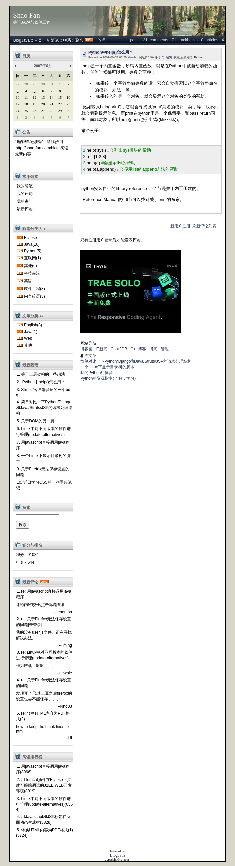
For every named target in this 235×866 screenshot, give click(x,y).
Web (28, 338)
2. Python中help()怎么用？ (41, 382)
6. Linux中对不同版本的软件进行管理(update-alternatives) (43, 431)
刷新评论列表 (204, 226)
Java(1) (30, 331)
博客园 (86, 349)
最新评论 (25, 209)
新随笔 (53, 40)
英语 (28, 281)
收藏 (177, 57)
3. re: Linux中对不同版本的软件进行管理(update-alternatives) (44, 655)
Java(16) (32, 244)
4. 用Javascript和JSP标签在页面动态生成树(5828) (43, 819)
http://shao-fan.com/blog (37, 148)
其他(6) (30, 265)
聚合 (79, 40)
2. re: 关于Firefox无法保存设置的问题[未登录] (43, 622)
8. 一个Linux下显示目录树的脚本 (43, 458)
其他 (28, 345)
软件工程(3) (34, 288)
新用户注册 (180, 226)
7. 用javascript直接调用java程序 (42, 445)
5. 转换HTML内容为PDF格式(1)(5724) (44, 833)
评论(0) (159, 57)
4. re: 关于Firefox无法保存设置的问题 (43, 683)
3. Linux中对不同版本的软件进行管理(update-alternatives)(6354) (44, 804)
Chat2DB (119, 349)
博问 (153, 349)
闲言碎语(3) (34, 296)
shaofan (133, 57)
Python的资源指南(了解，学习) (108, 378)
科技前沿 (32, 273)
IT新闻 (101, 349)
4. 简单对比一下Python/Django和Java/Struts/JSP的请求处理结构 (44, 408)
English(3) (33, 325)
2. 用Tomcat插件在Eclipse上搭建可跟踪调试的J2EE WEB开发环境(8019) (44, 785)
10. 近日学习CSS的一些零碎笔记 (44, 485)
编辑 (169, 57)
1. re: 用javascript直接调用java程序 (43, 594)
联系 (67, 40)
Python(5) (32, 251)
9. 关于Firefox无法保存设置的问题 (42, 472)
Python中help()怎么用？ (110, 52)
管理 (102, 40)
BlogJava (21, 40)
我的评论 (25, 193)
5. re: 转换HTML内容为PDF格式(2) (43, 716)
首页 (38, 40)
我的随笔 (25, 186)
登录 (108, 240)
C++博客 (138, 349)
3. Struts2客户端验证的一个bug (43, 392)
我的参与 (25, 201)
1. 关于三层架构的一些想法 (41, 374)
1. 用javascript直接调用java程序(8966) (42, 769)
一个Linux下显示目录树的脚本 (107, 367)
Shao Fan (26, 15)
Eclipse (30, 237)
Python (198, 57)
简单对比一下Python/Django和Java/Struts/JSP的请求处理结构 (135, 361)
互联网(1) (32, 258)
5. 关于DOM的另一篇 (35, 421)
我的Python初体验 (96, 372)
